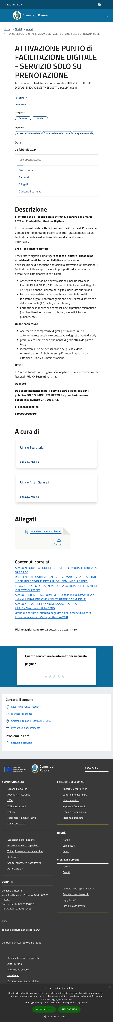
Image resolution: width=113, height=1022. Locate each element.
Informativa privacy (18, 969)
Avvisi (29, 29)
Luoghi (66, 866)
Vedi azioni (23, 105)
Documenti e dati (16, 823)
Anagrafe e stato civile (75, 789)
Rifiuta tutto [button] (69, 1009)
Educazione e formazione (21, 840)
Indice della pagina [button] (30, 159)
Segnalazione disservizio (76, 894)
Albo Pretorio (14, 964)
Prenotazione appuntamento (78, 888)
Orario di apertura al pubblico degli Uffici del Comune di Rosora (53, 613)
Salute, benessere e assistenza (24, 863)
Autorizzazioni (15, 868)
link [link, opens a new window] (87, 1002)
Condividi (22, 98)
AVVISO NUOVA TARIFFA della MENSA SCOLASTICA (46, 604)
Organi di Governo (17, 789)
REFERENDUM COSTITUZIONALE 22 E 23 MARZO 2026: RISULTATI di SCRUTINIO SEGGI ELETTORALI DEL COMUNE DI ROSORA (55, 579)
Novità (18, 29)
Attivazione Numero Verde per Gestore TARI (41, 617)
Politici (11, 812)
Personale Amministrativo (21, 818)
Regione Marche (14, 4)
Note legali (13, 975)
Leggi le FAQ (69, 900)
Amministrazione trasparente (23, 958)
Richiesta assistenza (74, 906)
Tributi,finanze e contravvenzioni (25, 851)
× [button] (109, 987)
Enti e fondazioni (16, 806)
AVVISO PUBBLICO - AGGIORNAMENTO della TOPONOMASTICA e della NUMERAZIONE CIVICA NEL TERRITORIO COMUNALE (54, 597)
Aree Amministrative (18, 794)
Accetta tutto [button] (44, 1009)
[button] (56, 1016)
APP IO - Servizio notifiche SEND (35, 608)
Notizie (66, 840)
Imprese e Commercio (74, 806)
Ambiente (12, 857)
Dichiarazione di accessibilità (23, 981)
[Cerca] (106, 15)
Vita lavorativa (71, 800)
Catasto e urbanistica (74, 812)
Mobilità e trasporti (73, 818)
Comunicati (69, 846)
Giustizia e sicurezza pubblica (23, 845)
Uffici (10, 800)
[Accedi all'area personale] (99, 4)
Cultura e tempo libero (75, 794)
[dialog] (56, 1003)
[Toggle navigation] (6, 15)
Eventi (66, 872)
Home (7, 29)
